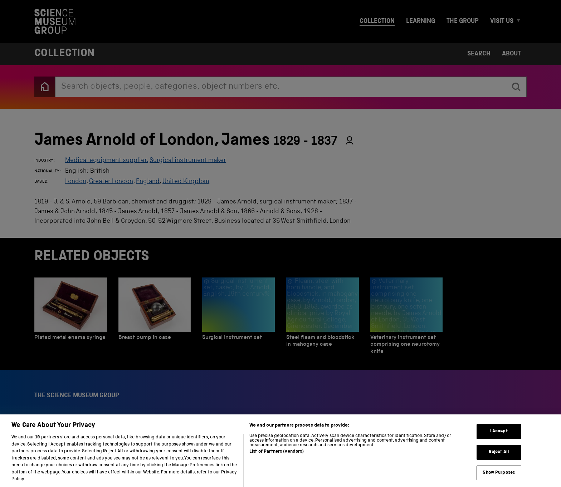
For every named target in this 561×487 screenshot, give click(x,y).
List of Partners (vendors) (276, 458)
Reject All (499, 458)
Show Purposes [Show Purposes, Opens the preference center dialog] (499, 479)
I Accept (499, 438)
